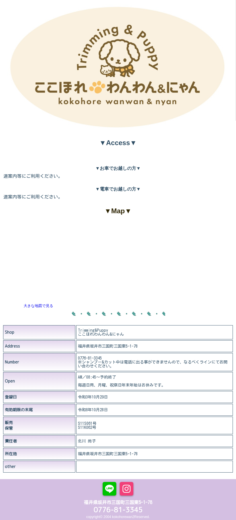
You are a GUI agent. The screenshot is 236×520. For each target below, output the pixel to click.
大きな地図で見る (38, 306)
